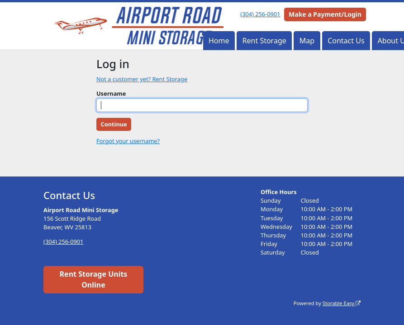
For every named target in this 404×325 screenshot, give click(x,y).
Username (111, 93)
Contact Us (346, 41)
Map (306, 41)
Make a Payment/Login (325, 14)
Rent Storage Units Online (94, 279)
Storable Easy (342, 303)
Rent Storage (264, 41)
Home (219, 41)
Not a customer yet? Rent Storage (141, 79)
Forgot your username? (128, 141)
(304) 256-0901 (260, 14)
